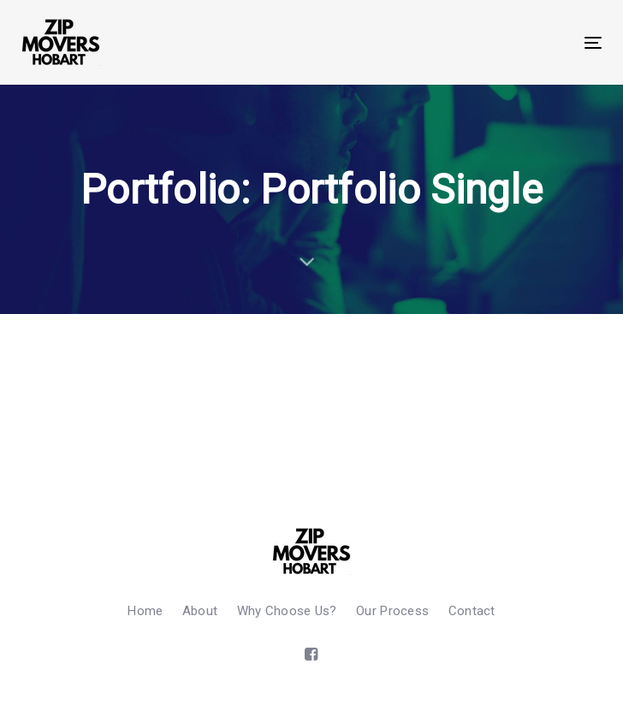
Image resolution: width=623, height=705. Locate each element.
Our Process (392, 611)
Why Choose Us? (287, 611)
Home (145, 611)
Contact (471, 611)
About (200, 611)
